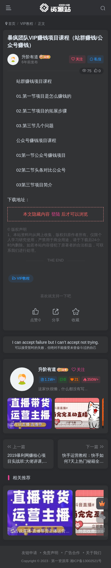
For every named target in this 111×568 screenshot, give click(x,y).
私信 (95, 59)
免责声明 (50, 553)
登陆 (55, 214)
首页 (10, 24)
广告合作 (72, 553)
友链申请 (29, 553)
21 (74, 379)
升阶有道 (30, 56)
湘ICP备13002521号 (86, 561)
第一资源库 (60, 561)
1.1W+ (48, 379)
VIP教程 (26, 24)
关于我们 (93, 553)
